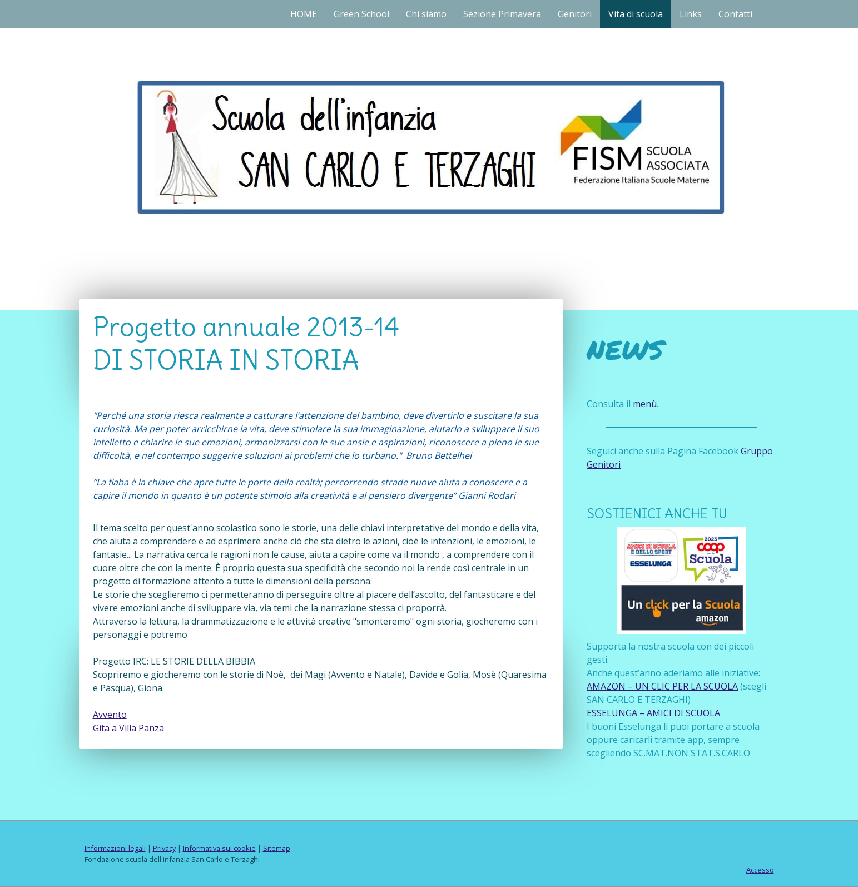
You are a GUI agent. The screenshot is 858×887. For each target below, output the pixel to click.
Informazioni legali (115, 848)
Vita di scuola (635, 14)
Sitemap (276, 848)
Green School (361, 14)
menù (645, 404)
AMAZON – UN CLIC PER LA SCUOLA (662, 686)
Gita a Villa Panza (128, 728)
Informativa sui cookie (219, 848)
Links (691, 14)
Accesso (760, 870)
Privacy (164, 848)
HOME (303, 14)
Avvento (110, 714)
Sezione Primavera (502, 14)
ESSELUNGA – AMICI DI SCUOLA (653, 713)
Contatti (735, 14)
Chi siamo (426, 14)
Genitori (575, 14)
